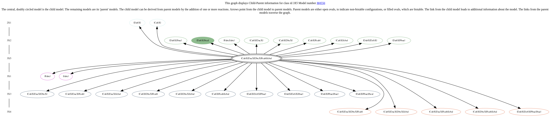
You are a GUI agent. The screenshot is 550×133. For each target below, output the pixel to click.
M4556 (321, 3)
